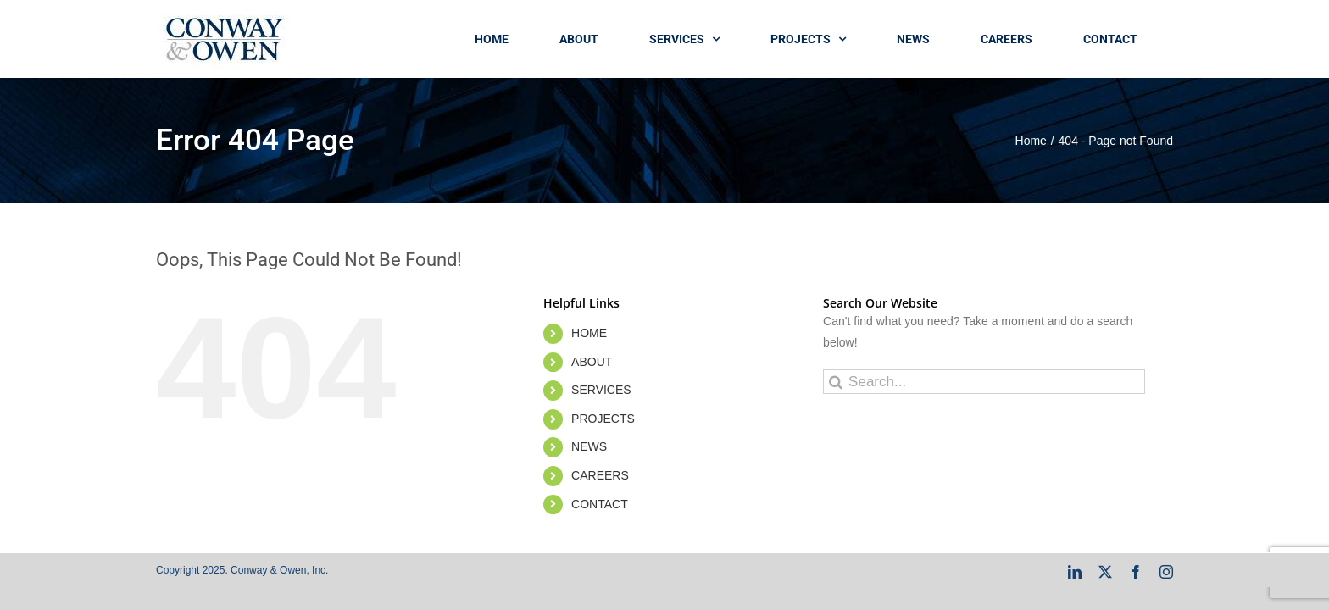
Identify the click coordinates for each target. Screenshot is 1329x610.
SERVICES (601, 389)
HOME (589, 333)
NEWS (589, 446)
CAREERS (600, 475)
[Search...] (984, 381)
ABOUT (591, 362)
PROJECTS (603, 418)
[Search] (835, 381)
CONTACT (599, 504)
